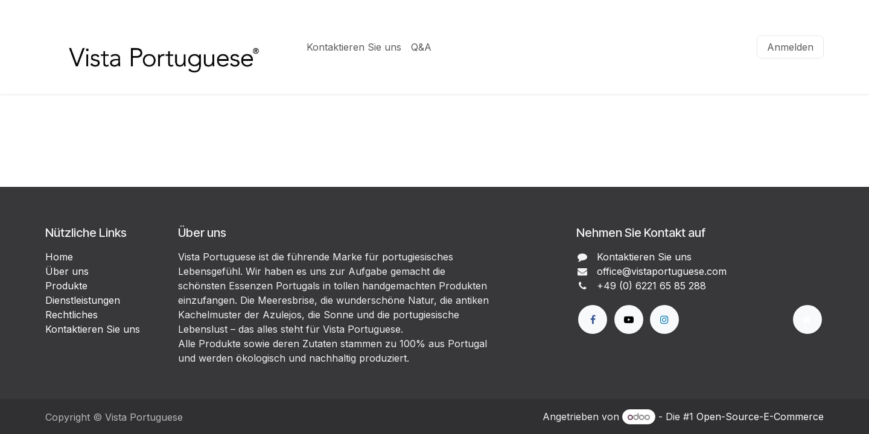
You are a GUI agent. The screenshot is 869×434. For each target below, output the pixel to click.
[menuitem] (354, 47)
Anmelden (790, 47)
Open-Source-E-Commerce (760, 416)
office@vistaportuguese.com (662, 271)
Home (59, 257)
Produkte (66, 286)
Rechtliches (71, 315)
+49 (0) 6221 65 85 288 (651, 286)
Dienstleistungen (82, 300)
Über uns (67, 271)
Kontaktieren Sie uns (92, 329)
